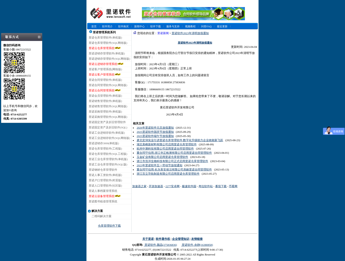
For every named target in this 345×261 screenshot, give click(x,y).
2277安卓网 (172, 186)
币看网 (233, 186)
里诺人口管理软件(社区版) (105, 185)
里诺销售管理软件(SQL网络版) (108, 106)
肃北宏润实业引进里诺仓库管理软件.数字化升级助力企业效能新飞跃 (180, 140)
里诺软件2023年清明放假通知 (190, 33)
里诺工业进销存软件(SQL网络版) (109, 138)
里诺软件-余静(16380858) (197, 244)
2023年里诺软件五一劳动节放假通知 (159, 165)
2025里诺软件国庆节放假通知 (155, 131)
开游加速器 (156, 186)
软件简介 (107, 26)
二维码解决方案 (102, 216)
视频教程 (190, 26)
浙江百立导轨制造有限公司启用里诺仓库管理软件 (168, 173)
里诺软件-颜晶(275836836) (160, 244)
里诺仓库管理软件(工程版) (105, 148)
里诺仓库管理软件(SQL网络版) (108, 42)
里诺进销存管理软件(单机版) (107, 53)
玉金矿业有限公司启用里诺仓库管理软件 (162, 157)
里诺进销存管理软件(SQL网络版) (109, 58)
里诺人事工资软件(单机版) (105, 175)
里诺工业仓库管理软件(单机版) (108, 159)
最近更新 (222, 26)
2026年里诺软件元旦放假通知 (155, 127)
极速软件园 (189, 186)
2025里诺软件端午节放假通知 (155, 136)
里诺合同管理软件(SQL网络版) (108, 85)
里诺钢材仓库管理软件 (103, 169)
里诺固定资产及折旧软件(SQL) (108, 127)
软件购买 (123, 26)
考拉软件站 (205, 186)
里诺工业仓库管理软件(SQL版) (108, 164)
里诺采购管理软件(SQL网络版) (108, 116)
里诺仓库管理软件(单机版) (105, 37)
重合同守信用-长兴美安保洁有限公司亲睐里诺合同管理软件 (174, 169)
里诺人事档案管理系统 (103, 191)
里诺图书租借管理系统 (103, 201)
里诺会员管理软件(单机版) (105, 95)
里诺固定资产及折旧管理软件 (107, 122)
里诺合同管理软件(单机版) (105, 79)
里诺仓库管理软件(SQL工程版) (108, 153)
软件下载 (155, 26)
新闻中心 (139, 26)
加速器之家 (139, 186)
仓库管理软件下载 (109, 225)
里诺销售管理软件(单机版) (105, 101)
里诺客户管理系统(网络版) (105, 69)
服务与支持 (173, 26)
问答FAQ (206, 26)
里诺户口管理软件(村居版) (105, 180)
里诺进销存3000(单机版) (104, 143)
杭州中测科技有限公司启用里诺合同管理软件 (165, 148)
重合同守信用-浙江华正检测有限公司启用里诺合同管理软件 (174, 152)
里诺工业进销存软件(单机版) (107, 132)
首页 (94, 26)
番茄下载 (221, 186)
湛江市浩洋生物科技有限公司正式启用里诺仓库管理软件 (172, 161)
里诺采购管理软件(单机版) (105, 111)
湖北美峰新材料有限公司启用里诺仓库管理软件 (167, 144)
